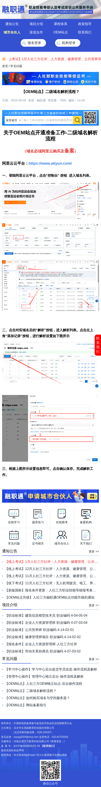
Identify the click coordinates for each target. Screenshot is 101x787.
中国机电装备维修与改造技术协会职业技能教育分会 (43, 723)
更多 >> (94, 551)
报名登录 (34, 43)
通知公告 (12, 24)
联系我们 (98, 345)
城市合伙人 (12, 32)
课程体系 (60, 24)
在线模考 (62, 515)
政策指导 (85, 24)
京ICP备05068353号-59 (26, 746)
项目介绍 (36, 24)
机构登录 (68, 43)
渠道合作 (36, 32)
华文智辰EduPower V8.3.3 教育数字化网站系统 (40, 755)
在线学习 (14, 515)
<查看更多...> (57, 741)
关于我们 (86, 536)
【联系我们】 (48, 746)
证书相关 (38, 536)
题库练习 (38, 515)
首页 (5, 66)
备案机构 (86, 515)
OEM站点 (60, 32)
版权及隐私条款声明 (12, 750)
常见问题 (16, 66)
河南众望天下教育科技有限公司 (31, 741)
